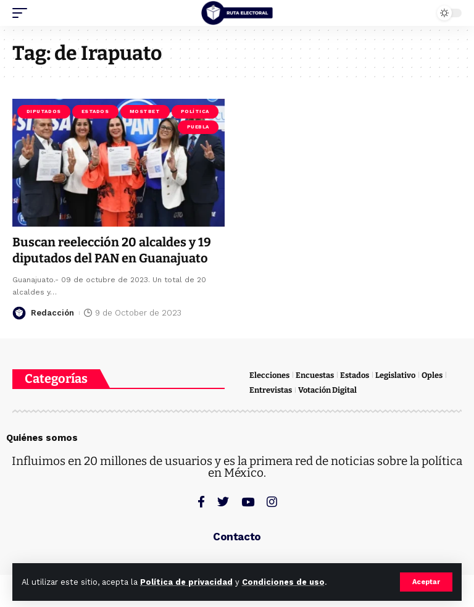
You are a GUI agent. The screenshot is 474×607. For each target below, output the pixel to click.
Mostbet (145, 111)
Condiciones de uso (283, 582)
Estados (95, 111)
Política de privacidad (186, 582)
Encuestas (315, 375)
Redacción (52, 312)
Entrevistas (270, 390)
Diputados (44, 111)
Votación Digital (327, 390)
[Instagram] (271, 502)
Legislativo (395, 375)
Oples (432, 375)
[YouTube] (247, 502)
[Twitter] (223, 502)
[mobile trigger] (22, 13)
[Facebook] (201, 502)
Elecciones (269, 375)
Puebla (198, 127)
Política (195, 111)
